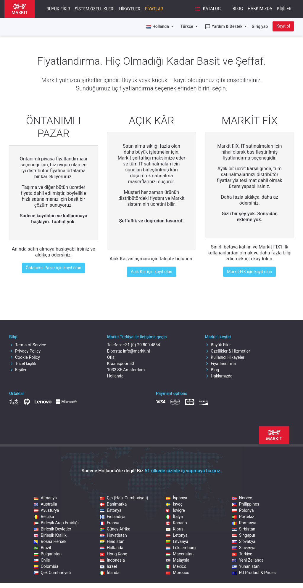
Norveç (242, 497)
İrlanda (110, 572)
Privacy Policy (25, 351)
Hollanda (111, 547)
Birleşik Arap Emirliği (56, 522)
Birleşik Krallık (50, 535)
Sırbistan (243, 529)
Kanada (176, 522)
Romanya (244, 522)
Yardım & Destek (224, 27)
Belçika (44, 516)
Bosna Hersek (50, 541)
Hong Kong (113, 554)
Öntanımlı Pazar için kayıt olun (53, 267)
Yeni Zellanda (248, 560)
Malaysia (177, 560)
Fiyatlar (154, 9)
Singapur (243, 535)
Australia (45, 504)
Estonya (110, 510)
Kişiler (284, 8)
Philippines (245, 504)
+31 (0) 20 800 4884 (141, 344)
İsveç (174, 504)
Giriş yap (260, 26)
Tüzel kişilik (22, 363)
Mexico (176, 566)
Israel (108, 566)
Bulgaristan (48, 554)
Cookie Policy (24, 357)
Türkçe (187, 26)
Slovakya (243, 541)
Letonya (176, 535)
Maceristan (180, 554)
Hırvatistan (113, 535)
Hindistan (112, 541)
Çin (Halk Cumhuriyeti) (124, 497)
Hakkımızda (260, 8)
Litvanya (177, 541)
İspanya (176, 497)
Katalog (208, 9)
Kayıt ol (283, 26)
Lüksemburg (181, 547)
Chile (42, 560)
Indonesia (112, 560)
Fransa (109, 522)
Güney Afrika (115, 529)
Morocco (177, 572)
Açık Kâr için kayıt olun (151, 271)
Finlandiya (112, 516)
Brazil (42, 547)
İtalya (174, 516)
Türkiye (242, 554)
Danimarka (113, 504)
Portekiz (243, 516)
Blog (238, 8)
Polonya (243, 510)
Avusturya (46, 510)
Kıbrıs (174, 529)
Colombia (46, 566)
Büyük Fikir (58, 9)
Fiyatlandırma (220, 363)
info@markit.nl (136, 351)
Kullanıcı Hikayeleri (225, 357)
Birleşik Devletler (52, 529)
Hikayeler (130, 9)
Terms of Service (27, 344)
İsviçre (175, 510)
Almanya (45, 497)
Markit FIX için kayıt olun (249, 271)
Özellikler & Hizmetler (227, 351)
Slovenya (244, 547)
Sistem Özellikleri (95, 9)
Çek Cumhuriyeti (52, 572)
